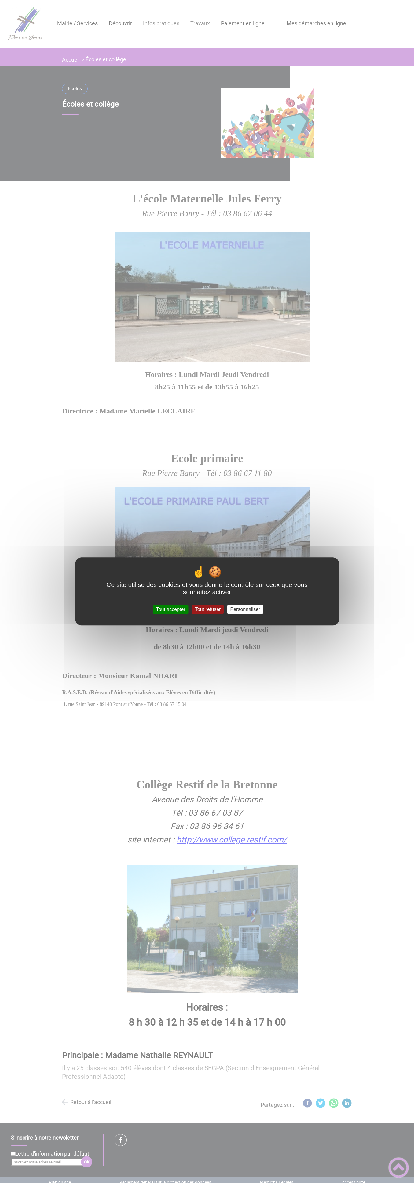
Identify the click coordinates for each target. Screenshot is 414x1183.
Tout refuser (208, 609)
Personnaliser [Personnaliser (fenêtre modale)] (245, 609)
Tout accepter (170, 609)
